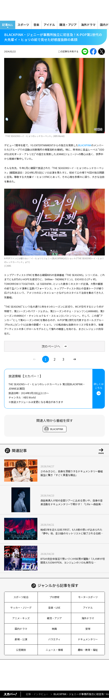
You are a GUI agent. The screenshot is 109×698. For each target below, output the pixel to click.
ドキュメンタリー (88, 639)
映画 (54, 628)
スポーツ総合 (20, 597)
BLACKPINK (84, 145)
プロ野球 (54, 597)
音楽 (36, 25)
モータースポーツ (88, 597)
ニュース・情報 (54, 649)
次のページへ (54, 346)
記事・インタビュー (37, 694)
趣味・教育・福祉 (88, 649)
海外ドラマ (88, 25)
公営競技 (21, 649)
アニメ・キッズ (21, 618)
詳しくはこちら (99, 388)
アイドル (49, 25)
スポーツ (23, 25)
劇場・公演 (21, 639)
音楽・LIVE (54, 607)
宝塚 (87, 628)
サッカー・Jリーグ (21, 607)
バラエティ (54, 639)
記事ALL (7, 25)
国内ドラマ (21, 628)
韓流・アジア (68, 25)
